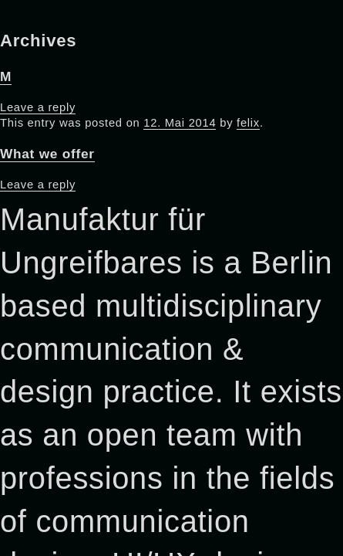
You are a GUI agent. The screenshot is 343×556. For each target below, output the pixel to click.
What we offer (47, 153)
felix (248, 123)
